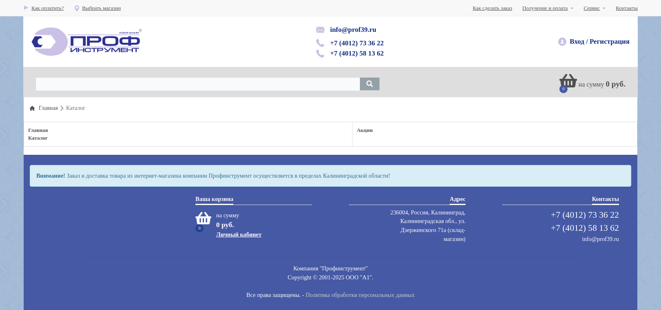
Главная (38, 130)
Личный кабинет (239, 234)
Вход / (579, 41)
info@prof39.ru (353, 29)
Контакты (627, 8)
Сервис (591, 8)
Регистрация (610, 41)
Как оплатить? (43, 8)
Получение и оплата (545, 8)
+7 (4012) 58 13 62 (357, 53)
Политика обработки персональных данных (360, 295)
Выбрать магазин (97, 8)
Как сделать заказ (492, 8)
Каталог (38, 138)
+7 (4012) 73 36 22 (357, 43)
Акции (365, 130)
